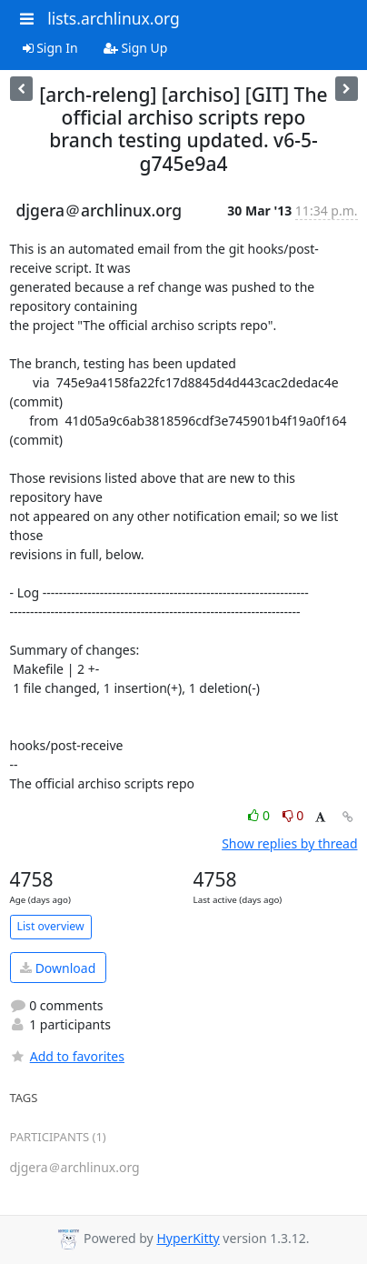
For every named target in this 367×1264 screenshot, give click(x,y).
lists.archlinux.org (113, 18)
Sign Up (136, 47)
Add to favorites (67, 1056)
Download (57, 968)
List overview (50, 926)
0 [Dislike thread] (293, 815)
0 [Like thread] (260, 815)
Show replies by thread (289, 843)
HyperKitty (187, 1238)
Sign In (50, 47)
